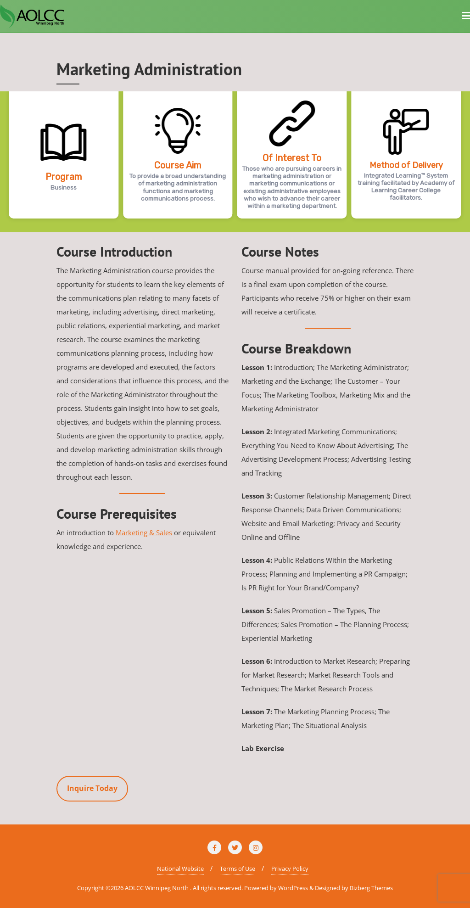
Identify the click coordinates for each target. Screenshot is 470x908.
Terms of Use (237, 868)
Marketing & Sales (144, 532)
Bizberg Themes (371, 888)
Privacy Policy (289, 868)
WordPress (293, 888)
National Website (180, 868)
